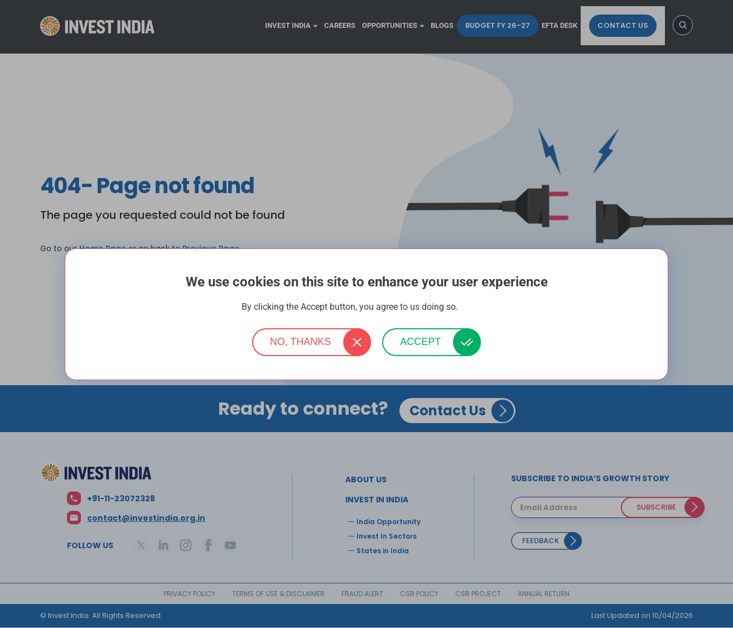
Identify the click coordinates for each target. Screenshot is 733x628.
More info (475, 307)
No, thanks (300, 341)
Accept (420, 341)
